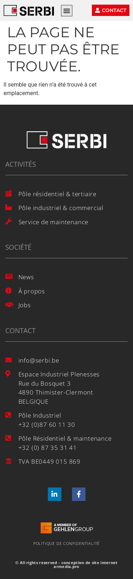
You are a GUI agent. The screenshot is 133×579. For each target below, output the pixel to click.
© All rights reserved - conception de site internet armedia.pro (66, 564)
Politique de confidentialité (66, 543)
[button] (66, 10)
